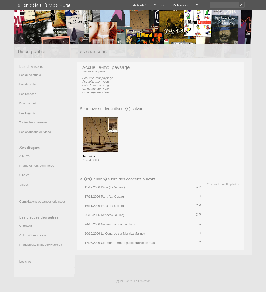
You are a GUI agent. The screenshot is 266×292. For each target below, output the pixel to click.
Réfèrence (181, 5)
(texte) (86, 96)
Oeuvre (159, 5)
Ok (241, 4)
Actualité (140, 5)
